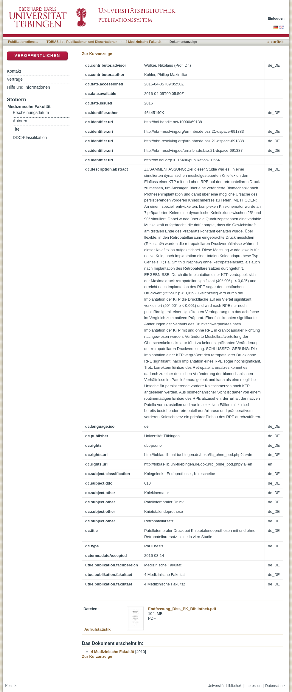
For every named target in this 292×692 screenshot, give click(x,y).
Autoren (20, 121)
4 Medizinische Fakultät (143, 41)
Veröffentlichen (37, 55)
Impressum (254, 686)
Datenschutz (275, 686)
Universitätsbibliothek (225, 686)
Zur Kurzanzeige (97, 53)
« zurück (275, 42)
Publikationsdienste (23, 41)
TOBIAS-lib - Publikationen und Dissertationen (81, 41)
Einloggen (276, 18)
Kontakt (14, 71)
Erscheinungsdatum (31, 112)
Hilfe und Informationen (28, 87)
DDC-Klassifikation (30, 137)
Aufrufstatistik (97, 629)
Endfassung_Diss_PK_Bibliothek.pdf (182, 609)
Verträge (15, 79)
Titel (16, 129)
